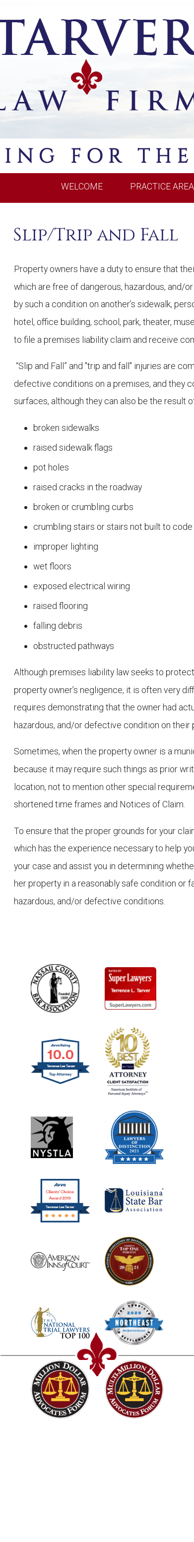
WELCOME (82, 186)
